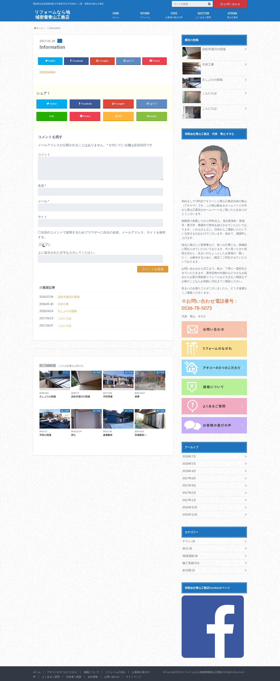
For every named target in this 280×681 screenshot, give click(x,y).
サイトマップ (133, 675)
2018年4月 (189, 470)
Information (47, 71)
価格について (91, 671)
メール (43, 201)
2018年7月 (189, 456)
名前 (42, 185)
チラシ (188, 540)
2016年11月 (189, 514)
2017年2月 (189, 492)
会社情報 (93, 675)
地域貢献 (189, 555)
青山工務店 (232, 14)
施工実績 (190, 562)
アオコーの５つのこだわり (62, 671)
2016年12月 (189, 506)
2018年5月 (189, 463)
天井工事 (63, 304)
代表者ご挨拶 (73, 675)
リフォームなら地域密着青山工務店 (52, 14)
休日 (187, 547)
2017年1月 (189, 499)
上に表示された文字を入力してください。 (67, 253)
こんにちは (64, 318)
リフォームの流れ (115, 671)
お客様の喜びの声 (174, 14)
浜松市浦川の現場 (69, 296)
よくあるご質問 (203, 14)
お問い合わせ (230, 4)
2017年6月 (189, 477)
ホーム (115, 14)
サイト (42, 217)
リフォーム (144, 14)
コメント (44, 154)
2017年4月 (189, 485)
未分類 (188, 569)
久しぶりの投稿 (67, 311)
